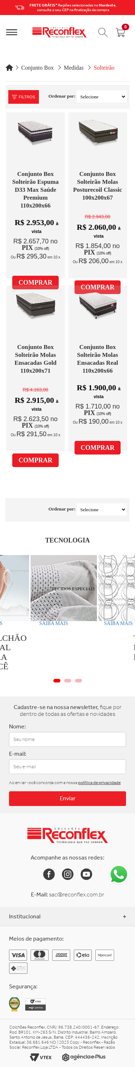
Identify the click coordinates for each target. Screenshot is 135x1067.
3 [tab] (78, 680)
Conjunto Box (37, 68)
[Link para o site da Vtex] (40, 1057)
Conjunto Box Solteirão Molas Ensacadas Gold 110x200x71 (35, 359)
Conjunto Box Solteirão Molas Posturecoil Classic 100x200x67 (97, 186)
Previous (7, 7)
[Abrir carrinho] (120, 32)
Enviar (68, 798)
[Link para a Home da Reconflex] (67, 835)
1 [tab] (56, 680)
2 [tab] (67, 680)
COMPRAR (36, 282)
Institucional (67, 916)
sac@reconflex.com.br (76, 894)
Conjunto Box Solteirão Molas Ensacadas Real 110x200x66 (97, 359)
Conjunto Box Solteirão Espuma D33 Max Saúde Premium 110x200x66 (35, 190)
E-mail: (17, 753)
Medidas (74, 68)
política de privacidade (99, 782)
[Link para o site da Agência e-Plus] (83, 1057)
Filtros (23, 97)
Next (127, 7)
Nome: (17, 726)
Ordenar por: (62, 96)
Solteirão (104, 68)
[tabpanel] (44, 592)
